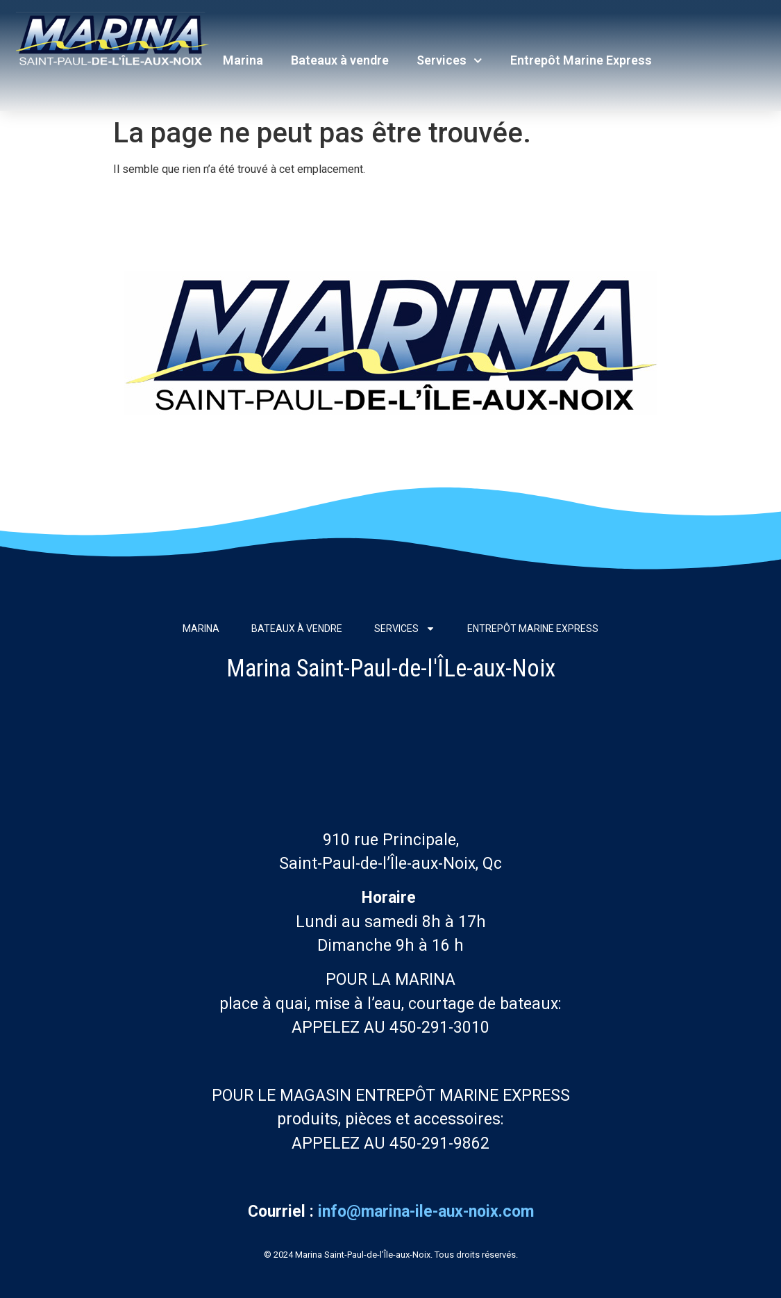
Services (449, 60)
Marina (243, 60)
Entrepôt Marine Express (581, 60)
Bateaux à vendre (340, 60)
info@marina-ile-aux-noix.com (426, 1211)
